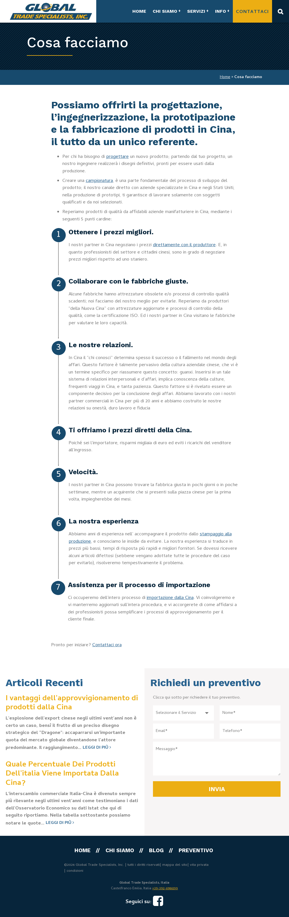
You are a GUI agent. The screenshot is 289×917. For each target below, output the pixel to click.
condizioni (75, 871)
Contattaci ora (107, 645)
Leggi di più (97, 747)
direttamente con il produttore (184, 245)
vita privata (199, 865)
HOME (139, 11)
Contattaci (252, 12)
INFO (220, 11)
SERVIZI (196, 11)
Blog (156, 850)
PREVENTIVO (196, 850)
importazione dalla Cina (170, 598)
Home (225, 77)
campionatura (99, 181)
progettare (117, 157)
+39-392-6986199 (165, 889)
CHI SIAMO (165, 11)
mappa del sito (174, 865)
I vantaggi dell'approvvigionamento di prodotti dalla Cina (72, 703)
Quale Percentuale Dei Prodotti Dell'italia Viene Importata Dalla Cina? (62, 774)
